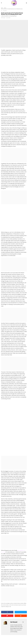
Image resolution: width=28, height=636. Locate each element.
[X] (13, 633)
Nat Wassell (3, 17)
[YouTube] (15, 633)
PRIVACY (19, 630)
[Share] (5, 588)
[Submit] (5, 592)
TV (1, 10)
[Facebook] (11, 633)
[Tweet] (14, 588)
